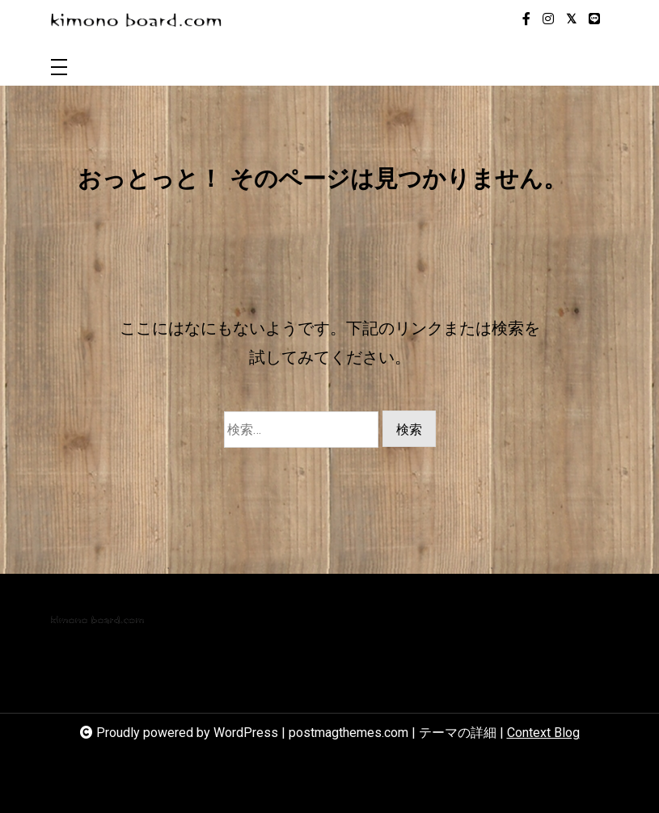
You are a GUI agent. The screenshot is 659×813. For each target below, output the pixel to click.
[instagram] (548, 19)
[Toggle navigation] (59, 68)
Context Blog (543, 732)
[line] (594, 19)
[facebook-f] (526, 19)
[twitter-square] (571, 19)
